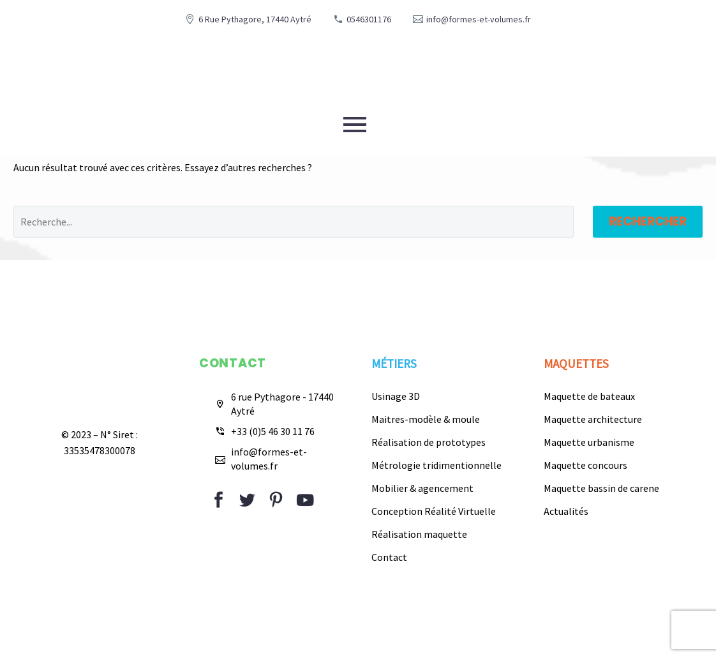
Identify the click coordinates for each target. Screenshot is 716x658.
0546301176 (369, 19)
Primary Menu (354, 124)
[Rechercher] (293, 222)
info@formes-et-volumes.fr (478, 19)
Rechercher (648, 221)
